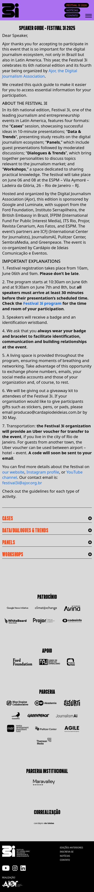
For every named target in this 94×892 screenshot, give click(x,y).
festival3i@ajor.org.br (22, 482)
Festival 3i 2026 (76, 5)
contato (65, 859)
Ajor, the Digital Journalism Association (39, 73)
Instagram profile (42, 472)
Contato (72, 15)
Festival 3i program (42, 303)
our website (13, 472)
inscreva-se (66, 851)
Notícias (72, 10)
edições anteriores (71, 847)
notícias (65, 855)
